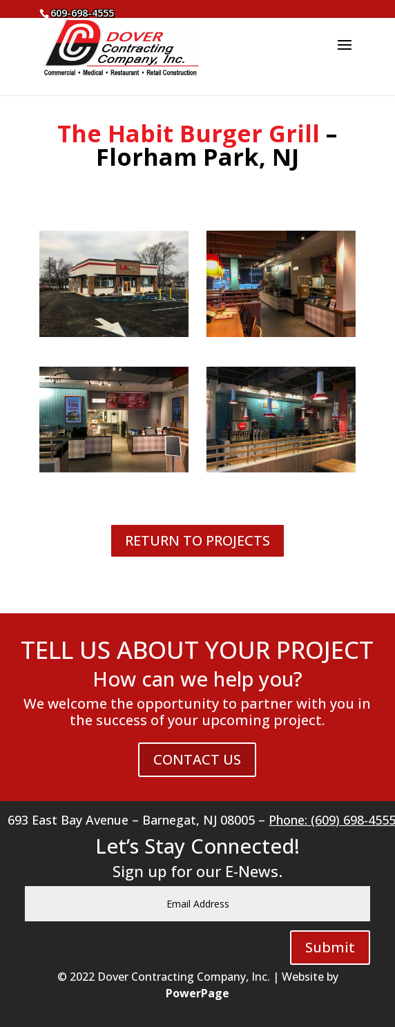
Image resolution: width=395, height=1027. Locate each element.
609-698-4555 (82, 12)
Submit (330, 947)
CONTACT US (197, 759)
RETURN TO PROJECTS (197, 540)
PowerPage (197, 993)
